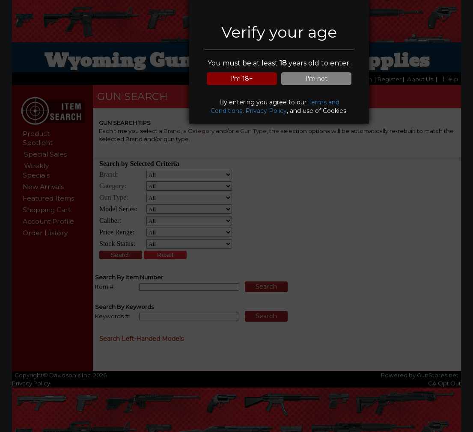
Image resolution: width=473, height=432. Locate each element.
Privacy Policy (266, 111)
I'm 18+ (242, 79)
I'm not (316, 79)
